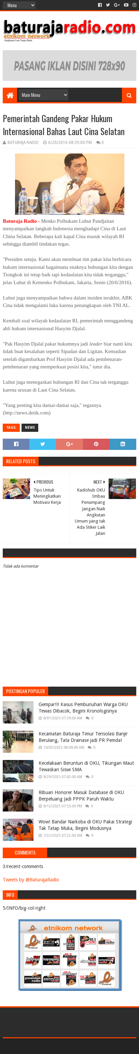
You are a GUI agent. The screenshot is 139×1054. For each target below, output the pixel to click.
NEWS (30, 427)
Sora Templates (59, 1046)
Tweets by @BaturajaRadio (31, 879)
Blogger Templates (98, 1046)
